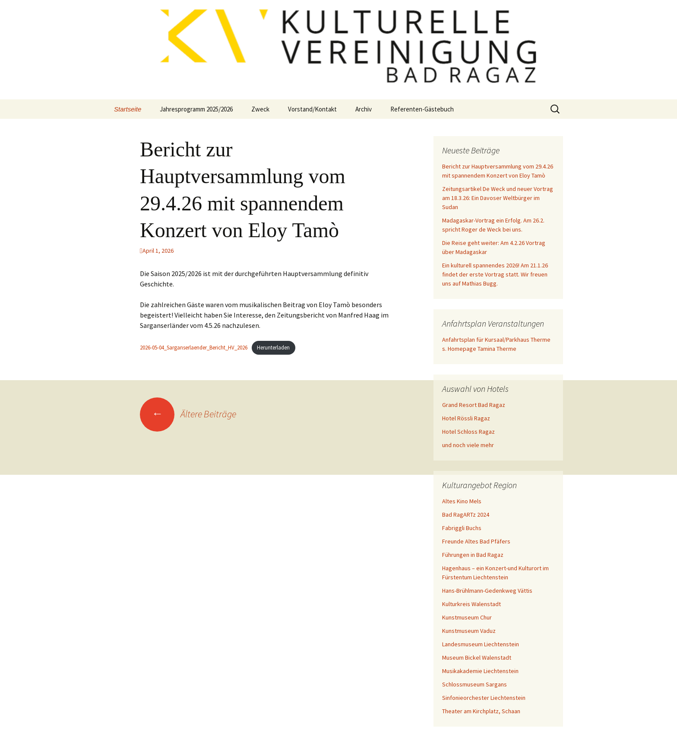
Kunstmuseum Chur (467, 617)
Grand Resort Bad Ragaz (473, 405)
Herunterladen (273, 347)
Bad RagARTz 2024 (465, 514)
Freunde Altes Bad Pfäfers (476, 541)
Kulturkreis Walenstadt (471, 604)
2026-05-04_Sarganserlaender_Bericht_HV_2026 (193, 347)
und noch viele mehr (468, 445)
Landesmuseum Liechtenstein (480, 644)
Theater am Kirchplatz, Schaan (481, 711)
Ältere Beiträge (188, 414)
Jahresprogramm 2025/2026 (196, 109)
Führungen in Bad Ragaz (472, 555)
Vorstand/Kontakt (312, 109)
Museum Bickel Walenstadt (476, 657)
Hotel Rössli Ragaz (466, 418)
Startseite (127, 109)
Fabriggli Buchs (461, 528)
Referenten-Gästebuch (422, 109)
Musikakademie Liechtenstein (480, 671)
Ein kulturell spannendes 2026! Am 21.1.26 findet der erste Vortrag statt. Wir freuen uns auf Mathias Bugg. (495, 274)
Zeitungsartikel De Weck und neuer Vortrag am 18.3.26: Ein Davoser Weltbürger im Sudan (497, 198)
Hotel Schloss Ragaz (468, 431)
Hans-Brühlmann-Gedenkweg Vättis (487, 590)
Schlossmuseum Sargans (474, 684)
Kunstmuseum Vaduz (469, 631)
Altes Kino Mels (461, 501)
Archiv (363, 109)
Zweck (260, 109)
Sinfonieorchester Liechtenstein (483, 698)
